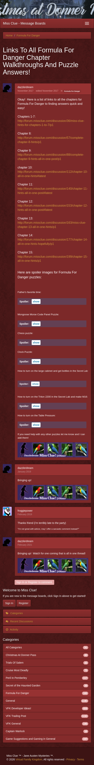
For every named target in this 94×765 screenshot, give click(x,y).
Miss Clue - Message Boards (24, 23)
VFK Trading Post (47, 716)
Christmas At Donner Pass (47, 655)
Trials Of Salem (47, 662)
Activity (12, 629)
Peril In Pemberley (47, 678)
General (47, 701)
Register (33, 582)
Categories (14, 613)
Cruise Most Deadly (47, 670)
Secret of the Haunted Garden (47, 685)
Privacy (70, 759)
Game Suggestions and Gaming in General (47, 739)
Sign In (20, 582)
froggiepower (25, 510)
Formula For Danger (72, 91)
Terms (80, 759)
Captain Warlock (47, 731)
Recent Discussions (19, 621)
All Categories (47, 647)
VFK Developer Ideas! (47, 708)
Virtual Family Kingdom (29, 759)
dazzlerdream (25, 87)
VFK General (47, 723)
